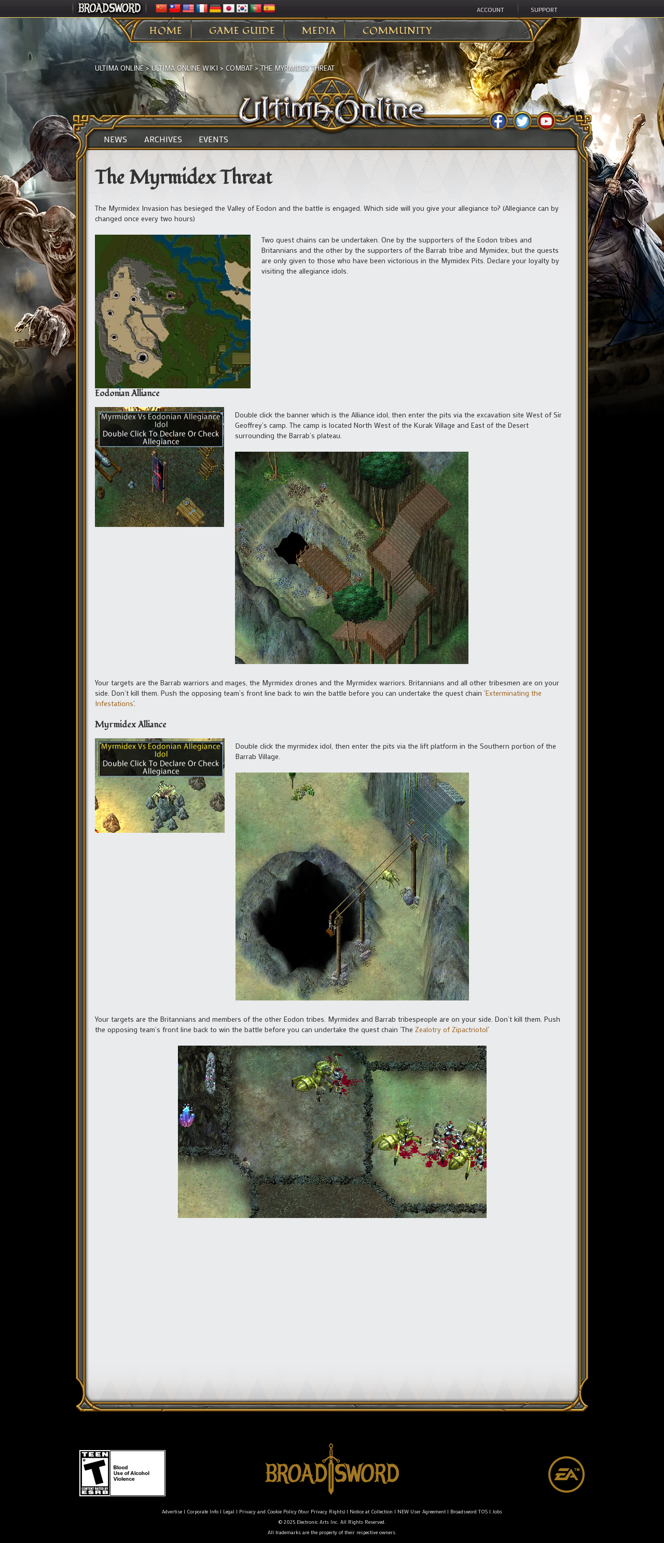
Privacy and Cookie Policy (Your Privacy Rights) (292, 1511)
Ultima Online (119, 68)
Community (397, 31)
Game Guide (242, 31)
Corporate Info (202, 1511)
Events (213, 139)
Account (490, 9)
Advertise (172, 1511)
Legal (228, 1511)
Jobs (497, 1511)
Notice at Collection (371, 1511)
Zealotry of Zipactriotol (451, 1029)
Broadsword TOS (469, 1511)
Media (319, 31)
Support (544, 9)
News (115, 139)
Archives (163, 139)
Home (166, 31)
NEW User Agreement (421, 1511)
